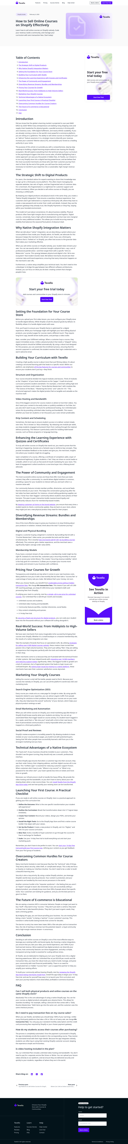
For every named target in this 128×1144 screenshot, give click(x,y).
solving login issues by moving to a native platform (50, 667)
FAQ (20, 113)
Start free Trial (47, 299)
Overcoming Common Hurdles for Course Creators (38, 103)
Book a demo (95, 3)
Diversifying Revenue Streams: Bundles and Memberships (40, 84)
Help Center (71, 3)
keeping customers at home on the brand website (36, 504)
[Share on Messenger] (36, 1074)
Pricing (45, 3)
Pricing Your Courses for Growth (31, 87)
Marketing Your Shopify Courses (31, 94)
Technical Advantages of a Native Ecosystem (35, 97)
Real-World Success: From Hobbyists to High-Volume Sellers (41, 91)
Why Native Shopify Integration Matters (33, 68)
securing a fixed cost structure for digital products (36, 618)
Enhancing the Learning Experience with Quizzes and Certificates (43, 78)
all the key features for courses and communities (52, 367)
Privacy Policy (110, 1141)
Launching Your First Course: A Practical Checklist (37, 100)
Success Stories (54, 3)
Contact (41, 1133)
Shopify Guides (22, 14)
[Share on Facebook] (41, 1074)
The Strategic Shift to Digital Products (33, 65)
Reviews (17, 1130)
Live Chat (42, 1130)
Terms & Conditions (97, 1141)
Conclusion (23, 110)
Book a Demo (84, 1130)
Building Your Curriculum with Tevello (33, 75)
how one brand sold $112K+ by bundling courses (57, 540)
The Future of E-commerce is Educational (34, 107)
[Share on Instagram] (31, 1074)
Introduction (23, 62)
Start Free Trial (106, 3)
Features (37, 3)
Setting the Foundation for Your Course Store (35, 72)
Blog (63, 3)
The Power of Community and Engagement (35, 81)
